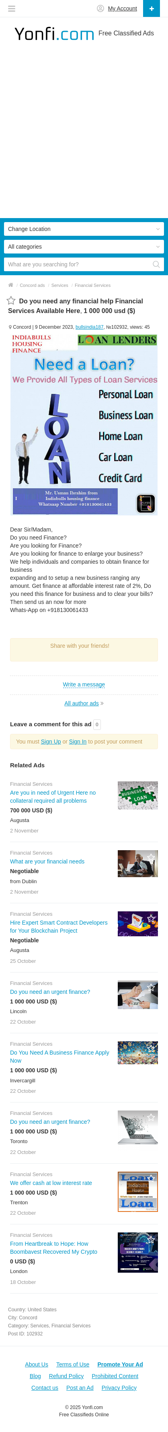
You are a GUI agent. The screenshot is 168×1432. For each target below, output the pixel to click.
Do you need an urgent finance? (50, 992)
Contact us (44, 1388)
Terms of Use (72, 1364)
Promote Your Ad (120, 1364)
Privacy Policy (119, 1388)
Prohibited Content (115, 1376)
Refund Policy (66, 1376)
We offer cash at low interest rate (51, 1183)
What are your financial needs (47, 861)
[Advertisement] (84, 134)
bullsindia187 (89, 327)
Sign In (78, 741)
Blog (35, 1376)
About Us (36, 1364)
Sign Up (51, 741)
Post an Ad (80, 1388)
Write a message (84, 684)
